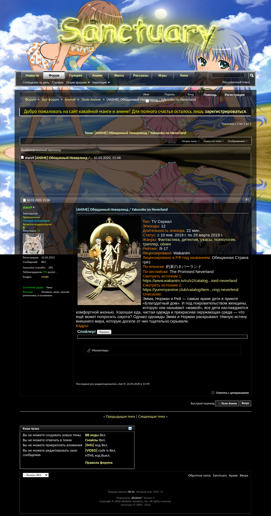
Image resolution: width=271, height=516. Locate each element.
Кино (184, 75)
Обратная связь (199, 475)
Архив (233, 475)
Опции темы (189, 141)
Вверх (245, 403)
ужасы (206, 239)
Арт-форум (50, 99)
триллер (150, 244)
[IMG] (89, 445)
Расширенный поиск (236, 82)
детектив (190, 239)
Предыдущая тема (120, 416)
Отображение (236, 141)
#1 (247, 199)
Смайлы (91, 440)
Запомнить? (156, 101)
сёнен (165, 244)
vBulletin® (137, 498)
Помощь (210, 95)
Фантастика (168, 239)
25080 (45, 277)
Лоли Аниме (91, 99)
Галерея (75, 75)
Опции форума (76, 82)
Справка (57, 82)
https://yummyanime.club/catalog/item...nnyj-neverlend (190, 289)
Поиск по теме (212, 141)
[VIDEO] (91, 450)
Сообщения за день (35, 82)
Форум (54, 75)
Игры (162, 75)
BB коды (92, 435)
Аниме (97, 75)
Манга (119, 75)
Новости (32, 75)
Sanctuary (220, 475)
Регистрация (235, 95)
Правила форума (98, 462)
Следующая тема (151, 416)
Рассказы (140, 75)
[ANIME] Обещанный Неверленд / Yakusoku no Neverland (140, 133)
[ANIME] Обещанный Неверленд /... (64, 158)
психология (224, 239)
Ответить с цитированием (230, 393)
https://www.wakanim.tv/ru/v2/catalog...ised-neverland (190, 280)
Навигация (99, 82)
